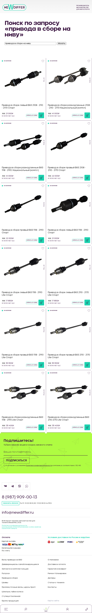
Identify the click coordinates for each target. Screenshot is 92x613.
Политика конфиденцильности (14, 525)
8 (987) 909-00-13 (20, 497)
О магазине (53, 560)
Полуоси (6, 573)
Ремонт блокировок (57, 573)
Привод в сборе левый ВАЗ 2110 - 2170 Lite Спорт (68, 293)
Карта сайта (53, 601)
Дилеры (51, 578)
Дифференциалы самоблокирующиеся (20, 564)
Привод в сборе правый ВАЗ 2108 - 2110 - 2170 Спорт (67, 169)
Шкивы (5, 582)
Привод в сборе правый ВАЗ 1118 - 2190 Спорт (22, 231)
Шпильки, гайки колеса (12, 592)
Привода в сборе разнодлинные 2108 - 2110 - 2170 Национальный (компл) (69, 106)
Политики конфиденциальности (39, 465)
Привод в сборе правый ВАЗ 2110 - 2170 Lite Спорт (69, 356)
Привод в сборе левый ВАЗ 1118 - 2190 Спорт (68, 231)
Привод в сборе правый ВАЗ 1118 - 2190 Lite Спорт (22, 356)
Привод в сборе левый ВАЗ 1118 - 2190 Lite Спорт (22, 293)
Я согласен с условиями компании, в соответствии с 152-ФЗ (43, 465)
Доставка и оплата (57, 564)
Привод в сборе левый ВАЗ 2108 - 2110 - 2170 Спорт (22, 106)
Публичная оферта (9, 528)
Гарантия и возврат (57, 569)
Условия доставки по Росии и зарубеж (69, 537)
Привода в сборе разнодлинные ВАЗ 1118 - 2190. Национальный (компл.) (22, 169)
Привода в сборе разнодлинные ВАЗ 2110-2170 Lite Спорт (68, 418)
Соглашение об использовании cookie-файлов (21, 527)
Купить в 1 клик (32, 115)
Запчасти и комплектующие (15, 569)
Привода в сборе (10, 578)
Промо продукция (10, 601)
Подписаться (18, 460)
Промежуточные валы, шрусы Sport (19, 587)
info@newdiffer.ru (18, 512)
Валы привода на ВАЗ (12, 560)
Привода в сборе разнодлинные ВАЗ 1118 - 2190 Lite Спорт (22, 418)
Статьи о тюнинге (56, 582)
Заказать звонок (10, 503)
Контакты (52, 587)
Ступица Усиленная (11, 596)
